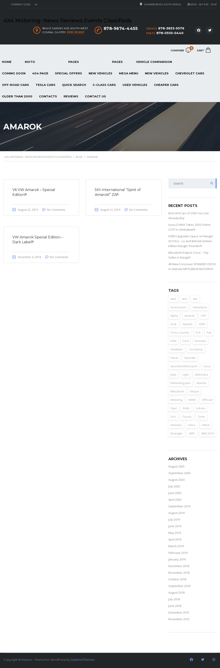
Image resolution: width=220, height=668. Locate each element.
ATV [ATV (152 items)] (203, 316)
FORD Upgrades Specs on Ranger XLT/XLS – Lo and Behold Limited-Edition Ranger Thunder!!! (190, 241)
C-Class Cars (104, 85)
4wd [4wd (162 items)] (173, 299)
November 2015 (178, 619)
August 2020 (176, 480)
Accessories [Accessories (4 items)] (178, 307)
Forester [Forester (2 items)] (200, 341)
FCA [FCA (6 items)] (198, 332)
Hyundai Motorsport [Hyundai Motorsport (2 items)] (183, 366)
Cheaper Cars (166, 85)
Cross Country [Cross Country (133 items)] (179, 332)
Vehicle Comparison (154, 62)
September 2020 (179, 473)
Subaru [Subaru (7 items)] (201, 408)
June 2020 (174, 493)
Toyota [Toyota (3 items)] (186, 417)
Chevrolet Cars (189, 73)
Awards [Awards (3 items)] (188, 324)
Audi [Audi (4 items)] (173, 324)
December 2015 (178, 612)
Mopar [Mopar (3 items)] (194, 391)
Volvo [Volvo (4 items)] (191, 425)
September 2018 (179, 586)
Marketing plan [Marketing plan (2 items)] (180, 383)
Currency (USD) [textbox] (20, 4)
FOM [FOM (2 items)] (173, 341)
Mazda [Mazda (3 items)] (201, 383)
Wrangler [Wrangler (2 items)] (176, 433)
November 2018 (178, 573)
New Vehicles (100, 73)
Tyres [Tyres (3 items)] (201, 417)
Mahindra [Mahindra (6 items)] (201, 374)
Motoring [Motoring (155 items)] (176, 400)
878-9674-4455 (121, 28)
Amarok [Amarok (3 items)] (189, 316)
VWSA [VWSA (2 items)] (206, 425)
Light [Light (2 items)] (186, 374)
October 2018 (177, 579)
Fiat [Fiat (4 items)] (209, 332)
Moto (30, 62)
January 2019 (177, 559)
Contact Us (95, 96)
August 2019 (176, 513)
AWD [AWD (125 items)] (202, 324)
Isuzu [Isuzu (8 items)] (207, 366)
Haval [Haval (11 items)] (174, 358)
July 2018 (174, 599)
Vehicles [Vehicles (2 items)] (176, 425)
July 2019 (174, 519)
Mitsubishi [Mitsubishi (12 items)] (177, 391)
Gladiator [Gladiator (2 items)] (176, 349)
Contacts (48, 96)
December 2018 (178, 566)
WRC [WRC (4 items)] (192, 433)
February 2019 (177, 553)
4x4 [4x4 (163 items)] (184, 299)
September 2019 (179, 506)
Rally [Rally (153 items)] (186, 408)
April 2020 (174, 500)
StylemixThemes (82, 659)
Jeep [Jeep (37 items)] (173, 374)
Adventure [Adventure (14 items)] (200, 307)
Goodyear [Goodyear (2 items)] (196, 349)
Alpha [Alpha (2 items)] (174, 316)
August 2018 (176, 593)
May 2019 (174, 533)
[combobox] (23, 4)
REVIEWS (71, 96)
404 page (40, 73)
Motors (26, 659)
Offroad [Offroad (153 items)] (207, 400)
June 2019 (174, 526)
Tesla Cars (45, 85)
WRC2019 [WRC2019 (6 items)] (207, 433)
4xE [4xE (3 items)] (195, 299)
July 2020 (174, 486)
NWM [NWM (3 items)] (192, 400)
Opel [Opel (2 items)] (173, 408)
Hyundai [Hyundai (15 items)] (190, 358)
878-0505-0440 (169, 33)
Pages (73, 62)
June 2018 (174, 606)
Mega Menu (128, 73)
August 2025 (176, 466)
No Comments (56, 210)
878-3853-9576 (171, 28)
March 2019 (176, 546)
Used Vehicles (135, 85)
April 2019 (174, 539)
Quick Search (74, 85)
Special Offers (68, 73)
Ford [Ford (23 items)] (186, 341)
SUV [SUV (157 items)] (173, 417)
